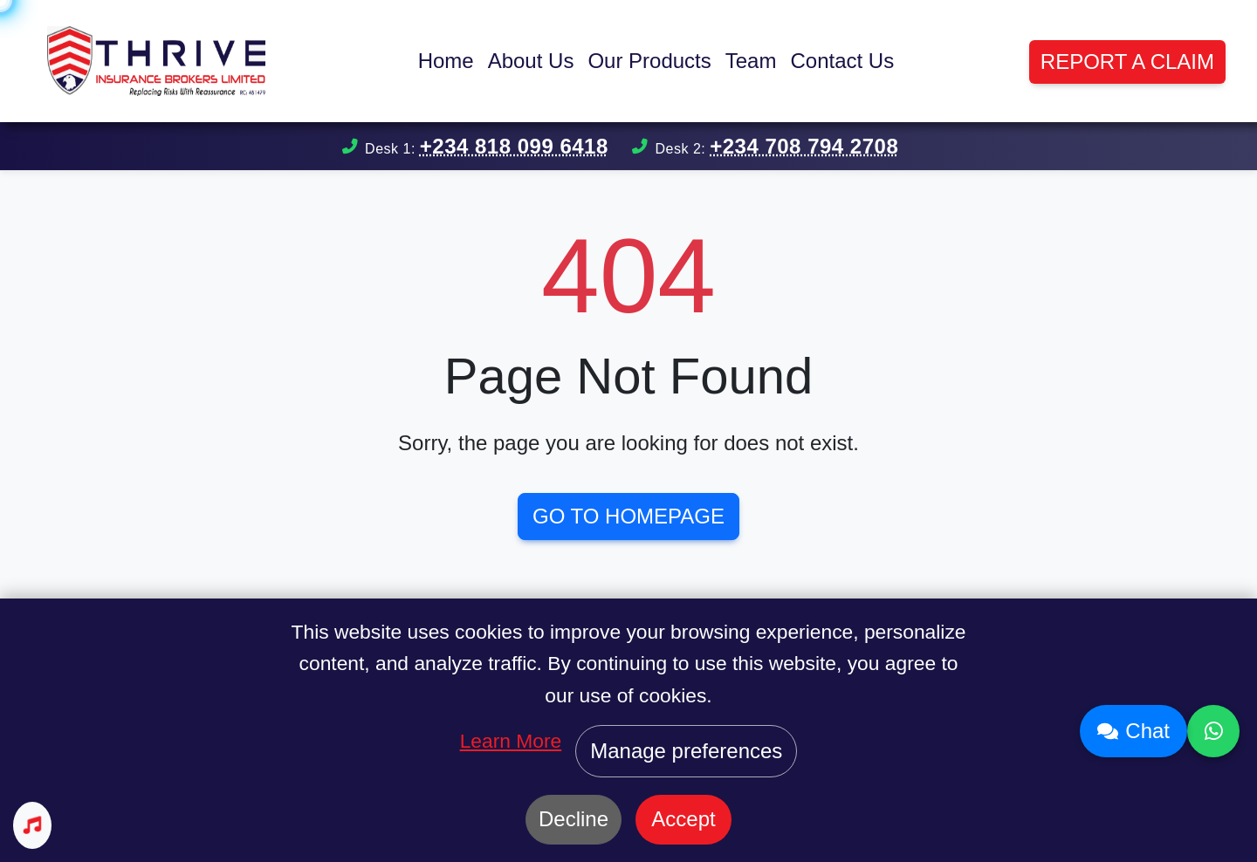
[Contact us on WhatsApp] (1213, 731)
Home (446, 60)
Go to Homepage (628, 516)
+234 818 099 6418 (514, 146)
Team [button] (751, 60)
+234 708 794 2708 (804, 146)
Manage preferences (686, 751)
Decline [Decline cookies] (573, 819)
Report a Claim (1127, 61)
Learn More (511, 740)
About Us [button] (531, 60)
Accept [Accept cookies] (683, 819)
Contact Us (842, 60)
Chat (1133, 730)
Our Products (649, 60)
